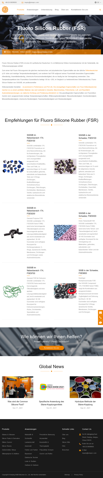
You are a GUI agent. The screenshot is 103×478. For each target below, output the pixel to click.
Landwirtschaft (29, 442)
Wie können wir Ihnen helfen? (51, 336)
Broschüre (65, 450)
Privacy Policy (78, 474)
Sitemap (67, 474)
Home (8, 52)
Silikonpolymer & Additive (10, 453)
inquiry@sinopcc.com (32, 2)
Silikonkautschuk (91, 70)
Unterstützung (46, 10)
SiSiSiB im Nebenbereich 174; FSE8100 (35, 138)
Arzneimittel (43, 438)
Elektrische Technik (31, 457)
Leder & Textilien (30, 461)
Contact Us (86, 429)
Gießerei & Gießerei (31, 465)
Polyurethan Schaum (47, 450)
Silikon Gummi (25, 52)
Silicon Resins (7, 446)
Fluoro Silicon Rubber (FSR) (42, 52)
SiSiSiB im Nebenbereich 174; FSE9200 (35, 211)
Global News (51, 366)
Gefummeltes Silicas (9, 450)
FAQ (63, 446)
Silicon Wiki (66, 442)
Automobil (28, 446)
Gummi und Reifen (46, 453)
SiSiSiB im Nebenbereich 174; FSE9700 (35, 270)
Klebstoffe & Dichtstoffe (29, 436)
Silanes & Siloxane (8, 434)
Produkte (20, 10)
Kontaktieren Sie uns (79, 10)
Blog (57, 10)
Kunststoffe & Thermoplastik (44, 444)
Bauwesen (28, 453)
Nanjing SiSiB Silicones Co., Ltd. (20, 474)
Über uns (65, 10)
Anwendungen (32, 10)
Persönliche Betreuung (47, 434)
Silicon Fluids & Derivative (11, 438)
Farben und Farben (31, 450)
